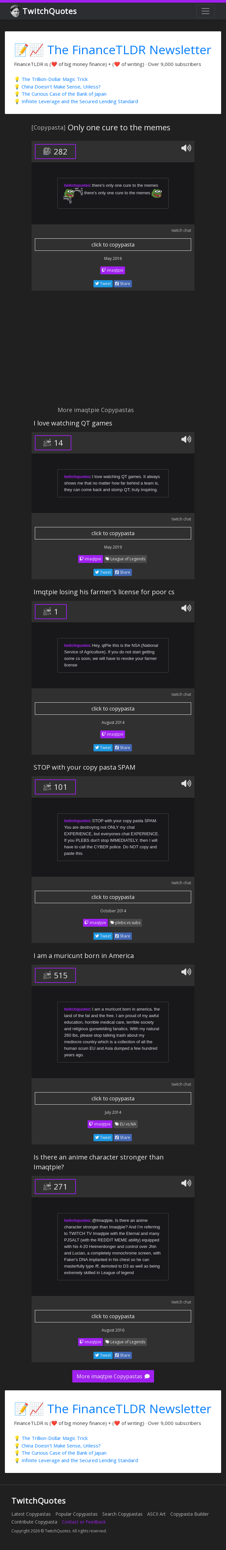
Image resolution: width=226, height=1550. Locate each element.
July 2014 (113, 1112)
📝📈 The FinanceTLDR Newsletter (112, 49)
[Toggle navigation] (205, 11)
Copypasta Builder (189, 1514)
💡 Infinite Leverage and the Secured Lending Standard (76, 101)
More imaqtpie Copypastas (113, 1376)
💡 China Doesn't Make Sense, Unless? (57, 86)
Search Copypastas (122, 1514)
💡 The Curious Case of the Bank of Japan (60, 93)
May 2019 (113, 547)
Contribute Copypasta (34, 1522)
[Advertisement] (113, 352)
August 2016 (113, 1330)
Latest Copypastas (31, 1514)
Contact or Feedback (84, 1522)
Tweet (103, 283)
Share (122, 283)
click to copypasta (113, 244)
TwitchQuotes (44, 11)
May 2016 (113, 258)
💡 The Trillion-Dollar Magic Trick (51, 79)
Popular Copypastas (76, 1514)
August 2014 (113, 722)
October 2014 (113, 911)
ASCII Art (156, 1514)
